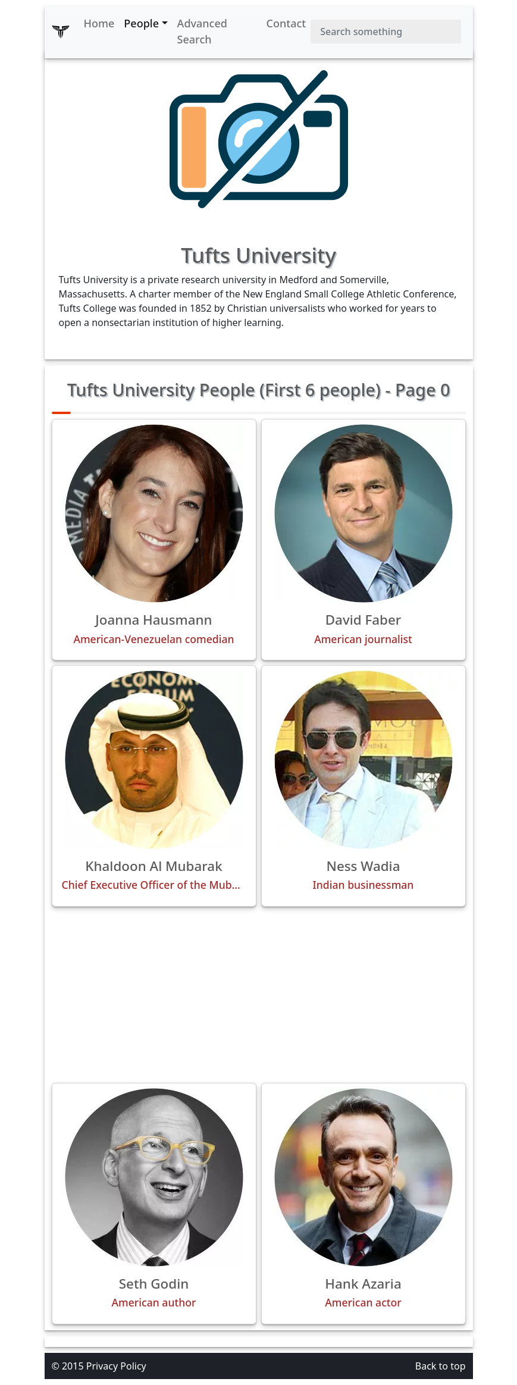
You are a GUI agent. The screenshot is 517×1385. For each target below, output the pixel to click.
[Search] (385, 31)
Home (99, 23)
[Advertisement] (259, 994)
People (141, 23)
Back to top (440, 1366)
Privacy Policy (116, 1366)
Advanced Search (202, 31)
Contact (286, 23)
